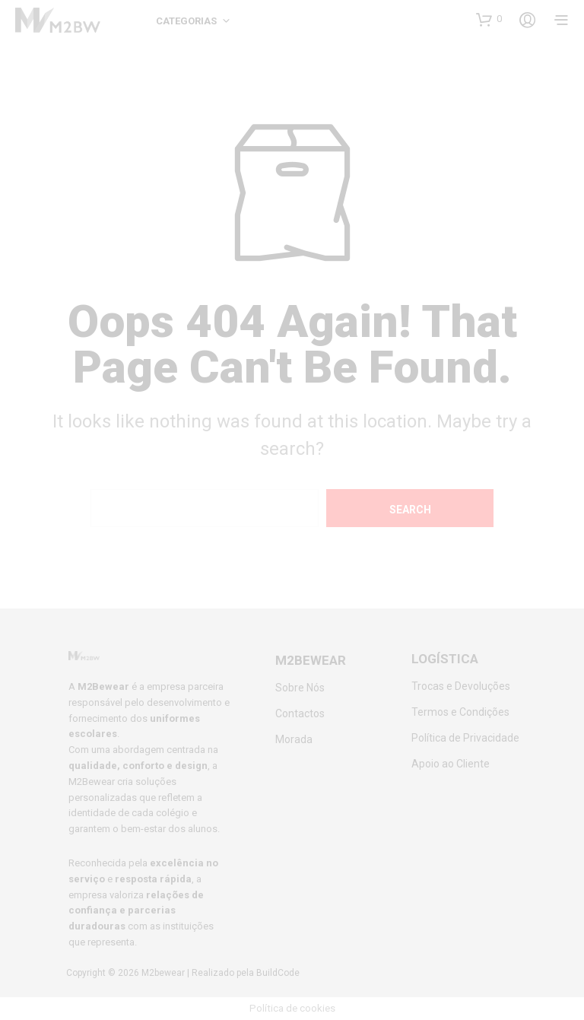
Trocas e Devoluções (460, 686)
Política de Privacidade (465, 738)
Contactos (300, 713)
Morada (294, 739)
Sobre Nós (300, 688)
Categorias (186, 21)
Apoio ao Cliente (450, 764)
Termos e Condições (460, 712)
